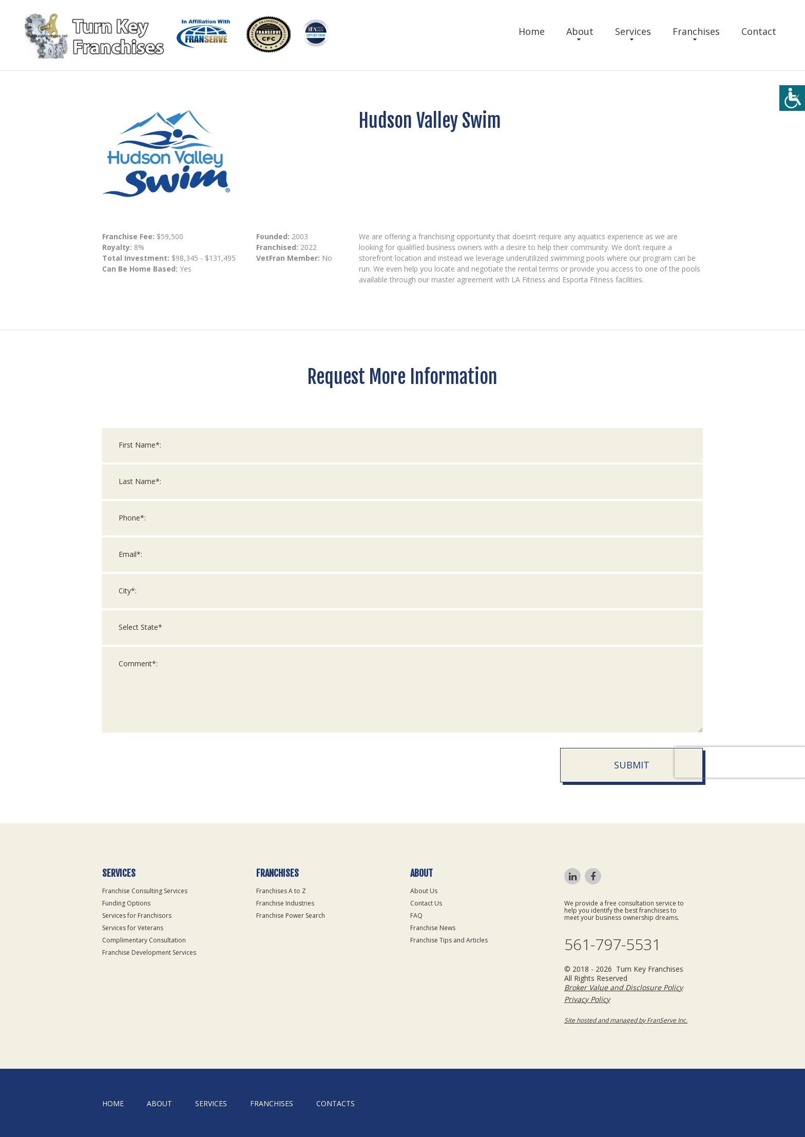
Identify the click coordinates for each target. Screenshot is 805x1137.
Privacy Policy (587, 999)
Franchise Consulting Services (144, 891)
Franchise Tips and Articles (449, 940)
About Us (423, 891)
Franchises (696, 31)
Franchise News (432, 927)
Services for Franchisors (136, 915)
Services (633, 31)
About (579, 31)
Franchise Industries (285, 903)
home (113, 1103)
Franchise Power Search (290, 915)
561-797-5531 (612, 944)
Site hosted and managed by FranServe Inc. (625, 1020)
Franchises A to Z (281, 891)
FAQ (416, 915)
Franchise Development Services (149, 952)
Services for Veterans (132, 927)
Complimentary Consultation (144, 940)
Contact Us (426, 903)
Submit (631, 781)
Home (532, 31)
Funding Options (126, 903)
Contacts (335, 1103)
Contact (758, 31)
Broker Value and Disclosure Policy (623, 987)
